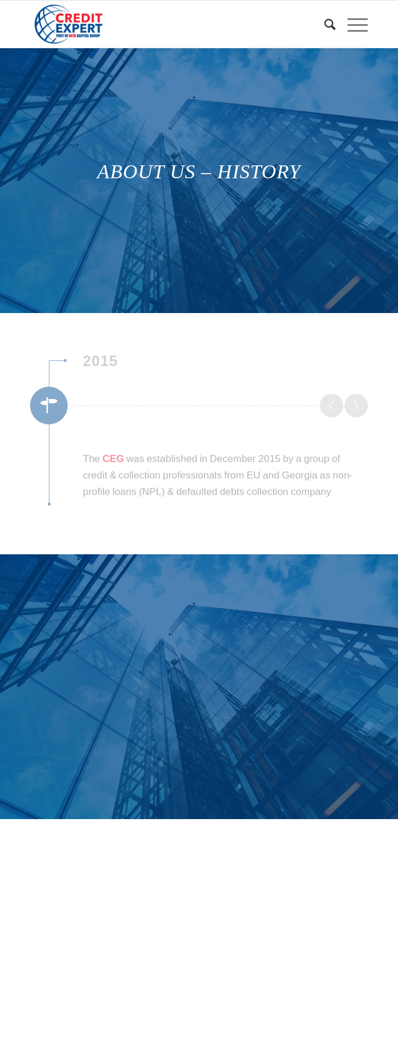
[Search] (324, 24)
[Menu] (352, 24)
